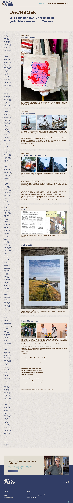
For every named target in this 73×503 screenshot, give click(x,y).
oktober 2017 (7, 193)
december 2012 (7, 282)
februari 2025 (7, 59)
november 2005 (7, 412)
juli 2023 (6, 88)
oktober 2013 (7, 267)
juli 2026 (6, 33)
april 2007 (6, 386)
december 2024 (7, 62)
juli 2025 (6, 52)
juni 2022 (6, 108)
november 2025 (7, 45)
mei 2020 (6, 146)
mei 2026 (6, 36)
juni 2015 (6, 236)
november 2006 (7, 393)
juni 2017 (6, 200)
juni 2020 (6, 145)
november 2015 (7, 229)
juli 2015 (5, 235)
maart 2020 (6, 149)
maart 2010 (6, 332)
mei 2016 (6, 219)
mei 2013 (6, 274)
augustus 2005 (7, 416)
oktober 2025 (7, 47)
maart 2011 (6, 314)
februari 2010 (7, 334)
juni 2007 (6, 383)
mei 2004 (6, 439)
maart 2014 (6, 259)
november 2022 (7, 100)
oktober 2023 (7, 84)
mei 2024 (6, 73)
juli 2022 (6, 107)
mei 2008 (6, 366)
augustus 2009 (7, 343)
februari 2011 (6, 316)
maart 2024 (6, 76)
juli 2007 (6, 381)
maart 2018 (6, 186)
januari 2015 (6, 244)
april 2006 (6, 404)
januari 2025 (6, 61)
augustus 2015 (7, 233)
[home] (7, 3)
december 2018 (7, 172)
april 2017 (6, 203)
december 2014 (7, 245)
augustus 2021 (7, 123)
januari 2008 (6, 372)
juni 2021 (6, 126)
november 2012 (7, 284)
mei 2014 (6, 256)
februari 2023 (7, 96)
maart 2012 (6, 296)
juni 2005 (6, 419)
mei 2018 (6, 183)
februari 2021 (7, 132)
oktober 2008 (7, 358)
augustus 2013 (7, 270)
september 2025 (7, 49)
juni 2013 (6, 273)
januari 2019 (6, 171)
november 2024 (7, 64)
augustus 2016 (7, 215)
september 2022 (7, 103)
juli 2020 (6, 143)
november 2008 (7, 357)
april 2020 (6, 148)
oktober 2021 (7, 120)
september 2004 (7, 433)
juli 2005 (6, 418)
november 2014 (7, 247)
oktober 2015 (7, 230)
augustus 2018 (7, 178)
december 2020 (7, 136)
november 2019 (7, 155)
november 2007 (7, 375)
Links (28, 491)
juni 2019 (6, 163)
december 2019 (7, 154)
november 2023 (7, 82)
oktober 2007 (7, 377)
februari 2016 (7, 224)
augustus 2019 (7, 160)
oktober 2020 (7, 139)
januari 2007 (6, 390)
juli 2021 (5, 125)
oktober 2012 (7, 285)
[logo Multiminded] (68, 502)
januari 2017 (6, 207)
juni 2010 (6, 328)
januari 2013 (6, 280)
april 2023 (6, 93)
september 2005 (7, 415)
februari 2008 (7, 371)
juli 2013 (5, 271)
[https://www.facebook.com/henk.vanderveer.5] (68, 482)
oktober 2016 (7, 212)
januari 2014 (6, 262)
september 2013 (7, 268)
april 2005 (6, 422)
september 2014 (7, 250)
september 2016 (7, 213)
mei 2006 (6, 403)
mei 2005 (6, 421)
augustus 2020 (7, 142)
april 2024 (6, 74)
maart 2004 (6, 442)
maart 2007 (6, 387)
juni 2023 (6, 90)
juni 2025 (6, 53)
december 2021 (7, 117)
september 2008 (7, 360)
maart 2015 (6, 241)
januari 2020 (6, 152)
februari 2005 (7, 425)
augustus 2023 (7, 87)
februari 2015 (7, 242)
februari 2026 (7, 41)
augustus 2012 (7, 288)
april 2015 (6, 239)
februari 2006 (7, 407)
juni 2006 (6, 401)
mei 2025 (6, 55)
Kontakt (40, 495)
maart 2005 (6, 424)
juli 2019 (6, 161)
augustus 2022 (7, 105)
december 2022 (7, 99)
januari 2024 (6, 79)
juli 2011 (5, 308)
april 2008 (6, 367)
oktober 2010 (7, 322)
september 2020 (7, 140)
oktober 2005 (7, 413)
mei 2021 (6, 128)
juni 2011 (6, 309)
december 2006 (7, 392)
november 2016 (7, 210)
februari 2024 (7, 78)
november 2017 (7, 192)
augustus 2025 (7, 50)
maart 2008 (6, 369)
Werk (29, 495)
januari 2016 (6, 226)
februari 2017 (7, 206)
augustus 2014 (7, 251)
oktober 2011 (6, 303)
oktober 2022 (7, 102)
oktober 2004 (7, 432)
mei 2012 (6, 293)
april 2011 (6, 313)
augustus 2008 (7, 361)
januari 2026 (6, 42)
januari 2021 (6, 134)
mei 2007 (6, 384)
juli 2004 (6, 436)
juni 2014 (6, 255)
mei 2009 (6, 348)
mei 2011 (6, 311)
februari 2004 (7, 444)
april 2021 (6, 129)
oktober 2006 (7, 395)
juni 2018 (6, 181)
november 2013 (7, 265)
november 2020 (7, 137)
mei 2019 (6, 164)
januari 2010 (6, 335)
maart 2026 (6, 39)
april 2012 (6, 294)
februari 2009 (7, 352)
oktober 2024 (7, 65)
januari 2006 (6, 409)
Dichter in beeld (32, 497)
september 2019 (7, 158)
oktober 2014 (7, 248)
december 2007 (7, 374)
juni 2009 (6, 346)
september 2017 (7, 195)
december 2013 (7, 264)
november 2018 (7, 174)
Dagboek (30, 494)
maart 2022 (6, 113)
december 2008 (7, 355)
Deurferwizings (41, 494)
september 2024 (7, 67)
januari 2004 (6, 445)
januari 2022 (6, 116)
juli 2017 (5, 198)
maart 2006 (6, 406)
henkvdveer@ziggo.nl (8, 497)
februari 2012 (7, 297)
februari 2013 (7, 279)
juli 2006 (6, 400)
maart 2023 (6, 94)
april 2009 (6, 349)
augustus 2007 (7, 380)
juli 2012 (5, 290)
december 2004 (7, 429)
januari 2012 (6, 299)
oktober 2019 (7, 157)
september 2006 (7, 396)
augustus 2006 (7, 398)
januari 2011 (6, 317)
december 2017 (7, 190)
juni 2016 (6, 218)
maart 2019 (6, 168)
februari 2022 (7, 114)
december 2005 (7, 410)
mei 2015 (6, 238)
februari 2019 (7, 169)
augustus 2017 (7, 197)
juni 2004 (6, 438)
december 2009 (7, 337)
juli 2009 (6, 345)
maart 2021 (6, 131)
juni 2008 (6, 364)
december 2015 (7, 227)
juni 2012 (6, 291)
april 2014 (6, 258)
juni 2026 (6, 35)
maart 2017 (6, 204)
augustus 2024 (7, 68)
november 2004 (7, 430)
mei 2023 (6, 91)
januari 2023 (6, 97)
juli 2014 (6, 253)
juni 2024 (6, 71)
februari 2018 (7, 187)
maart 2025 (6, 58)
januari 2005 (6, 427)
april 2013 (6, 276)
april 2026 (6, 38)
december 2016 (7, 209)
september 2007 (7, 378)
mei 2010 (6, 329)
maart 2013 (6, 277)
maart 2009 (6, 351)
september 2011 (7, 305)
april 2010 (6, 331)
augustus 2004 (7, 435)
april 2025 (6, 56)
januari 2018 (6, 189)
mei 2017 (6, 201)
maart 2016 (6, 222)
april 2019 (6, 166)
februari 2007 (7, 389)
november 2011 (7, 302)
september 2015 (7, 232)
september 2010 (7, 323)
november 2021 (7, 119)
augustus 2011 (7, 306)
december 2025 (7, 44)
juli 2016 (5, 216)
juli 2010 (6, 326)
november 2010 (7, 320)
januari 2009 (6, 354)
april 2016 (6, 221)
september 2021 (7, 122)
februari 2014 (7, 261)
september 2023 (7, 85)
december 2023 (7, 81)
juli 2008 (6, 363)
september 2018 (7, 177)
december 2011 (7, 300)
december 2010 (7, 319)
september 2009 (7, 342)
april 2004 (6, 441)
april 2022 (6, 111)
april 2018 (6, 184)
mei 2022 (6, 110)
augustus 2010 (7, 325)
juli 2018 (5, 180)
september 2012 (7, 287)
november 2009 (7, 338)
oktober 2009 (7, 340)
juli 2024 (6, 70)
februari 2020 (7, 151)
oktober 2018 (7, 175)
